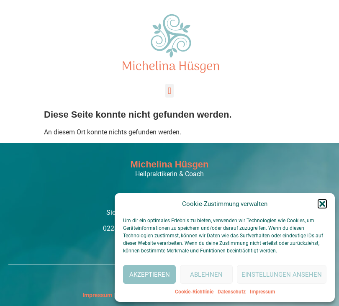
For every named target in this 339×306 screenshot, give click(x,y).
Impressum (262, 292)
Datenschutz (232, 292)
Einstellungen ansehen (281, 274)
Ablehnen (206, 274)
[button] (322, 204)
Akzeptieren (149, 274)
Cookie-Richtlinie (194, 292)
